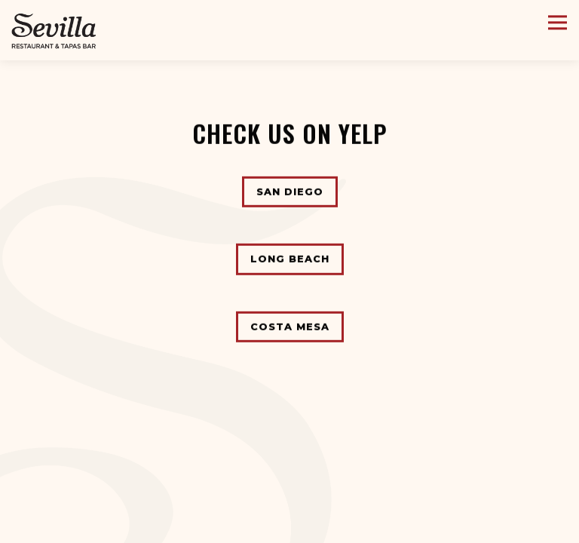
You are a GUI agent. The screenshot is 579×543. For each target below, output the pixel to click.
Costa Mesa (289, 324)
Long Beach (289, 257)
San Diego (289, 190)
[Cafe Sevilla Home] (53, 30)
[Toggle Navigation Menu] (557, 22)
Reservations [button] (290, 527)
